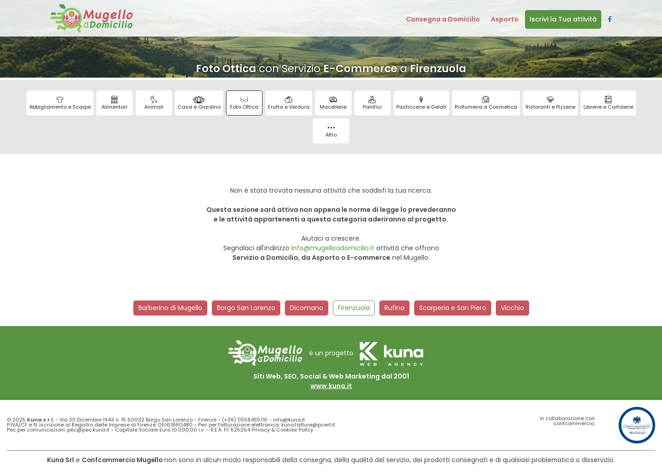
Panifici (372, 103)
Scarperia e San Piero (452, 307)
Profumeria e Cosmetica (486, 103)
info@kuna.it (289, 419)
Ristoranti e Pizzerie (550, 103)
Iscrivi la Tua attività (563, 19)
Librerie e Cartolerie (608, 103)
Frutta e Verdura (289, 103)
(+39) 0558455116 (245, 419)
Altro (331, 132)
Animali (153, 103)
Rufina (394, 307)
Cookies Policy (294, 429)
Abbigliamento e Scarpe (60, 103)
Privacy (261, 429)
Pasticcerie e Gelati (421, 103)
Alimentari (114, 103)
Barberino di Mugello (170, 307)
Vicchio (512, 307)
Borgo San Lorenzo (246, 307)
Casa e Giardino (199, 103)
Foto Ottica (244, 103)
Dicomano (306, 307)
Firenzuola (354, 307)
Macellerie (333, 103)
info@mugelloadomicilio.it (332, 248)
